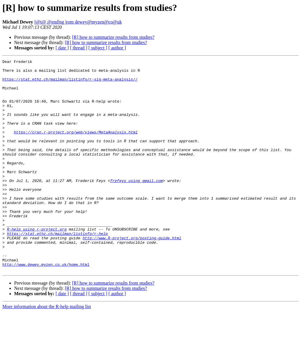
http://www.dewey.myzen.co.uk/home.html (45, 305)
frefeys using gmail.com (136, 205)
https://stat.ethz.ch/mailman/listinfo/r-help (57, 268)
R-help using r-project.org (37, 263)
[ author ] (117, 47)
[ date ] (62, 47)
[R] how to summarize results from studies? (113, 37)
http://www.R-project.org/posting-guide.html (132, 274)
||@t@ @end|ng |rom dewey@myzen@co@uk (78, 21)
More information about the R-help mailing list (46, 348)
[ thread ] (78, 47)
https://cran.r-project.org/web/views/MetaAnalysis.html (76, 147)
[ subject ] (97, 47)
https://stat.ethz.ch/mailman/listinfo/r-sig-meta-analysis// (70, 83)
